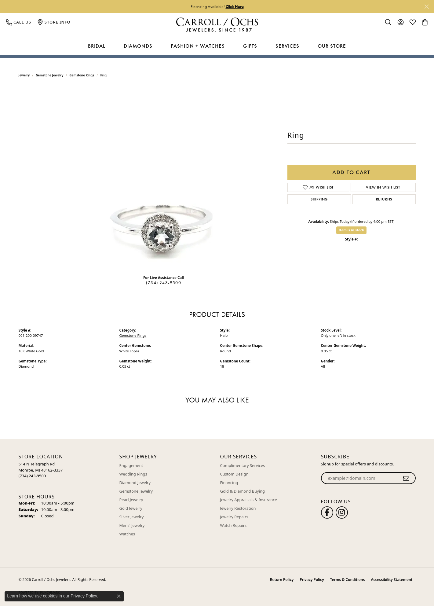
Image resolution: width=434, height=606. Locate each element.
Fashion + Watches (198, 45)
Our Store (332, 45)
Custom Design (234, 474)
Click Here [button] (235, 6)
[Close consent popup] (119, 596)
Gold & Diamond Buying (242, 491)
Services (287, 45)
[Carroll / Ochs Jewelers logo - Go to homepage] (217, 25)
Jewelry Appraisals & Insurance (248, 499)
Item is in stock (351, 230)
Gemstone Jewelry (49, 75)
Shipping (319, 199)
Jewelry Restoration (238, 508)
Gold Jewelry (130, 508)
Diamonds (138, 45)
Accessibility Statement (391, 579)
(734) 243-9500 (163, 282)
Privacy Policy (312, 579)
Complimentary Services (242, 465)
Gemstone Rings (81, 75)
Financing (229, 482)
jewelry (24, 75)
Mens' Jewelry (132, 525)
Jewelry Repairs (234, 517)
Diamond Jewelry (135, 482)
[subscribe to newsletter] (406, 478)
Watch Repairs (233, 525)
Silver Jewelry (131, 517)
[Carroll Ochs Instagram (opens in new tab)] (342, 512)
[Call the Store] (32, 476)
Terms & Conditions (347, 579)
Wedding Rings (133, 474)
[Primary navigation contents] (217, 46)
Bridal (96, 45)
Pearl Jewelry (131, 499)
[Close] (426, 6)
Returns (384, 199)
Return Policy (282, 579)
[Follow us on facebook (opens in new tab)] (327, 512)
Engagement (131, 465)
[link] (18, 22)
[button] (388, 22)
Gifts (250, 45)
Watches (127, 534)
